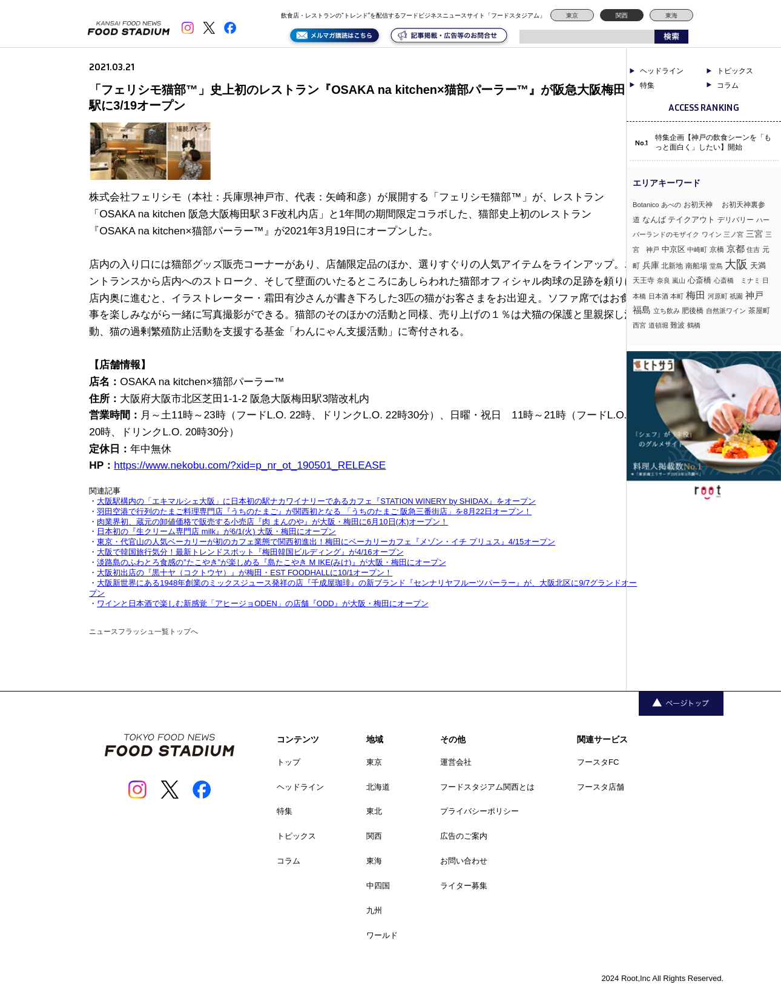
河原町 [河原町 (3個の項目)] (718, 296)
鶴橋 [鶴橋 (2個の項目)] (693, 325)
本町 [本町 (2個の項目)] (677, 296)
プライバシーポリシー (479, 811)
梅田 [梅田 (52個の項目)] (695, 294)
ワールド (382, 935)
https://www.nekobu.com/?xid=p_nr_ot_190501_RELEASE (250, 465)
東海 (671, 15)
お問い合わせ (463, 860)
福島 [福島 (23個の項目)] (642, 310)
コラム (728, 85)
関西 (622, 15)
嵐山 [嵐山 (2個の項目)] (678, 280)
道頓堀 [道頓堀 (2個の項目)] (658, 325)
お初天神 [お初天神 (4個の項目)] (702, 204)
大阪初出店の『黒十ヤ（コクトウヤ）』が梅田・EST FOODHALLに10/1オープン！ (244, 572)
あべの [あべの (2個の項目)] (671, 204)
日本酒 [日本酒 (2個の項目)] (658, 296)
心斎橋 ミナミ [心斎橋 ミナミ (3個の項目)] (737, 280)
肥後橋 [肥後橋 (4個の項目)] (693, 310)
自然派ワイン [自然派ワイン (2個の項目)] (726, 310)
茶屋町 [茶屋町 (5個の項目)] (759, 310)
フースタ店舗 (600, 786)
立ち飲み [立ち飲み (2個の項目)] (666, 310)
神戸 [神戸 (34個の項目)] (754, 295)
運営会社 (456, 762)
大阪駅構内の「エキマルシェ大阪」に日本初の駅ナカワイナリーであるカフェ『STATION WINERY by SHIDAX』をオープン (316, 501)
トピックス (735, 71)
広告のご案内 (463, 835)
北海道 (378, 786)
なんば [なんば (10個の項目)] (654, 219)
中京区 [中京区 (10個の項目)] (673, 249)
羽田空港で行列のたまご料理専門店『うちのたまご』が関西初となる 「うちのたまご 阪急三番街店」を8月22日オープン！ (314, 511)
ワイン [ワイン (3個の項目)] (712, 234)
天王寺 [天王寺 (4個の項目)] (643, 280)
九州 (374, 910)
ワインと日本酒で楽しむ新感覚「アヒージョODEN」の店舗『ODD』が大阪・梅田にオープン (262, 603)
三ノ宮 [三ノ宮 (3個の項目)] (733, 234)
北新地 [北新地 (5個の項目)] (672, 266)
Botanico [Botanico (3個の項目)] (646, 204)
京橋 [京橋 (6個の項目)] (717, 249)
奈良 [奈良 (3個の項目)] (663, 280)
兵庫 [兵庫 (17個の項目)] (650, 265)
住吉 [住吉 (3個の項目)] (753, 249)
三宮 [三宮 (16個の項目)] (754, 234)
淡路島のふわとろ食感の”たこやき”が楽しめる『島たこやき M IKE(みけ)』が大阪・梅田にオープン (271, 562)
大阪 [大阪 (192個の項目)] (736, 264)
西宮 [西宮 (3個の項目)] (639, 325)
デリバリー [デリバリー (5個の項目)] (735, 220)
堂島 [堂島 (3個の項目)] (716, 265)
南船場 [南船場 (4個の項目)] (696, 265)
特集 (647, 85)
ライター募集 (463, 885)
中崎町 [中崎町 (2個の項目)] (697, 249)
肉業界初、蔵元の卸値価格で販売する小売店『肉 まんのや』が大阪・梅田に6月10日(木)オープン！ (272, 521)
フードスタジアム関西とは (487, 786)
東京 (572, 15)
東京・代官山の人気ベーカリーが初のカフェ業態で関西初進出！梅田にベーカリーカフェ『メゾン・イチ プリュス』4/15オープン (326, 541)
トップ (288, 762)
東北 (374, 811)
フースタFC (598, 762)
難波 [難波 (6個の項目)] (677, 325)
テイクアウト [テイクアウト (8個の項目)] (691, 219)
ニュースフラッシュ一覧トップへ (143, 631)
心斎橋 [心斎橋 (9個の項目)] (699, 280)
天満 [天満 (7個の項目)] (758, 266)
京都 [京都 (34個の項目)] (736, 248)
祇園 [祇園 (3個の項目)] (736, 296)
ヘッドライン (662, 71)
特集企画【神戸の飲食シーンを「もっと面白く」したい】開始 (713, 142)
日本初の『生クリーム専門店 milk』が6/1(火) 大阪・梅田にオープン (216, 531)
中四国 (378, 885)
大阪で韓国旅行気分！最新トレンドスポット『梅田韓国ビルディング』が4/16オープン (250, 551)
